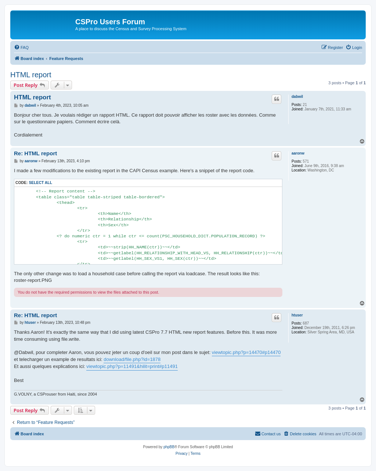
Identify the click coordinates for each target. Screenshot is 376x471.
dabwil (297, 97)
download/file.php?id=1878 (132, 359)
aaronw (298, 153)
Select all (40, 183)
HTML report (30, 75)
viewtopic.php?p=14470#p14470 (246, 352)
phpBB (168, 447)
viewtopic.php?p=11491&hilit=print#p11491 (132, 366)
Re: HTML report (35, 153)
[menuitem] (21, 47)
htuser (297, 315)
